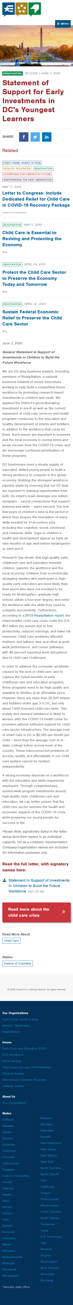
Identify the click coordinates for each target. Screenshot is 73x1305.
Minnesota (9, 1269)
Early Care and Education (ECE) (24, 1049)
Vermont (45, 1249)
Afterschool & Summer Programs (24, 1080)
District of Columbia (17, 963)
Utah (43, 1243)
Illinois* (7, 1207)
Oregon (45, 1193)
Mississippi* (10, 1276)
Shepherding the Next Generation (27, 179)
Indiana (7, 1213)
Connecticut (10, 1163)
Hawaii (6, 1195)
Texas (44, 1230)
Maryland (8, 1251)
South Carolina (50, 1212)
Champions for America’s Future (27, 174)
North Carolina (50, 1168)
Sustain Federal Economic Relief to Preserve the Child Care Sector (32, 318)
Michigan (8, 1263)
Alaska (6, 1132)
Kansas (7, 1226)
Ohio (43, 1180)
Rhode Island (49, 1205)
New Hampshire (51, 1143)
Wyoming (46, 1280)
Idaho (6, 1201)
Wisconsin (47, 1274)
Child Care (11, 941)
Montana (46, 1124)
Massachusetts (12, 1257)
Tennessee (47, 1224)
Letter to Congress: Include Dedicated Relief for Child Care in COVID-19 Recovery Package (36, 199)
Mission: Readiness (16, 168)
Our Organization (14, 1103)
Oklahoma (47, 1187)
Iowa (5, 1219)
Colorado (8, 1157)
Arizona (7, 1138)
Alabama (8, 1126)
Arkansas (8, 1145)
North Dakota (49, 1174)
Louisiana (9, 1238)
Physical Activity (13, 1074)
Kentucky (8, 1232)
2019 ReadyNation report (44, 615)
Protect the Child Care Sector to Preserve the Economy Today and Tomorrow (34, 278)
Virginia (45, 1255)
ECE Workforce (12, 1055)
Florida (7, 1182)
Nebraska (46, 1131)
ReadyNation (12, 73)
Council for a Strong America (21, 9)
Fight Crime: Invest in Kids (21, 162)
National (7, 1120)
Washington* (49, 1262)
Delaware (8, 1170)
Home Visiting (11, 1061)
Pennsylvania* (49, 1199)
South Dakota (49, 1218)
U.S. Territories (50, 1237)
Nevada (45, 1137)
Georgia (7, 1188)
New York (46, 1162)
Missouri (46, 1118)
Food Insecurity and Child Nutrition (26, 1067)
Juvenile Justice (13, 1086)
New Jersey (48, 1149)
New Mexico (48, 1155)
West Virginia (49, 1268)
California (8, 1151)
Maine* (7, 1244)
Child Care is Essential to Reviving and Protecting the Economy (32, 239)
